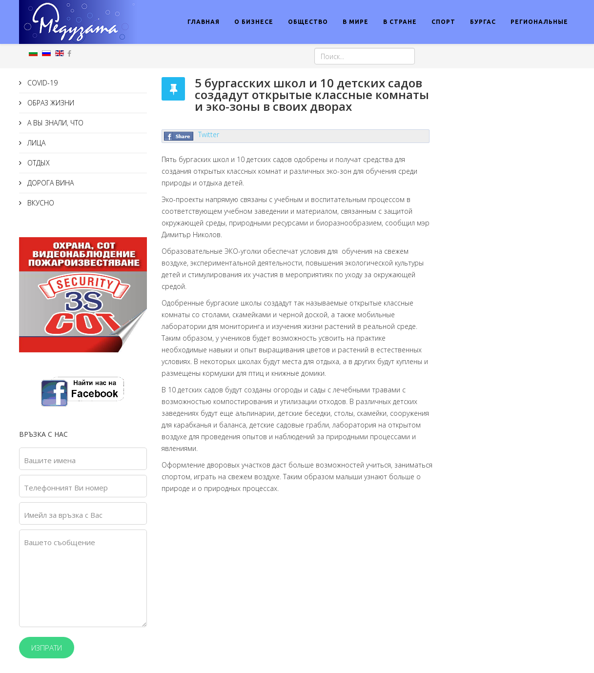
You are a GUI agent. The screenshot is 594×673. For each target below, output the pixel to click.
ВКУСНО (39, 202)
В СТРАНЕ (400, 22)
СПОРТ (443, 22)
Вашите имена (50, 460)
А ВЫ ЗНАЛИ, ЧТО (54, 122)
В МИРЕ (356, 22)
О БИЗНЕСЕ (253, 22)
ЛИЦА (35, 142)
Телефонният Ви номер (66, 487)
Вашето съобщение (59, 542)
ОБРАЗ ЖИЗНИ (49, 102)
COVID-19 (41, 82)
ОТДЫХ (37, 162)
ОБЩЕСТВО (308, 22)
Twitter (208, 134)
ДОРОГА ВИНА (49, 182)
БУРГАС (483, 22)
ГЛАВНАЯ (203, 22)
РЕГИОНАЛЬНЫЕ (539, 22)
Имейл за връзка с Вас (63, 515)
